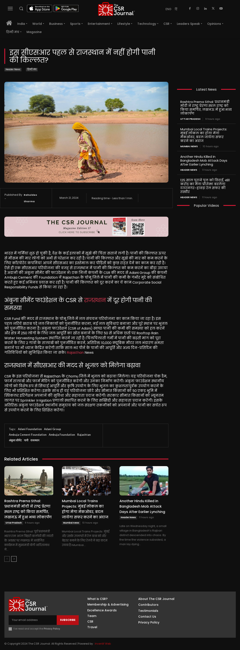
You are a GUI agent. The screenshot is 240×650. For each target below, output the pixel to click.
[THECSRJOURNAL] (116, 9)
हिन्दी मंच (32, 69)
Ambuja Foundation (62, 434)
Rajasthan (75, 352)
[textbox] (86, 332)
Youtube (203, 628)
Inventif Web (103, 643)
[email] (33, 620)
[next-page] (14, 559)
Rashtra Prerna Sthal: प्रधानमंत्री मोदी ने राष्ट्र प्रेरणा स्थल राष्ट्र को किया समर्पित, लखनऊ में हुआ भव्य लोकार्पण (28, 509)
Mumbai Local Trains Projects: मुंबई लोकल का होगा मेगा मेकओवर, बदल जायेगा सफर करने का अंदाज (85, 509)
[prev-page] (7, 559)
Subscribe (67, 620)
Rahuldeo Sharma (30, 198)
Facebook (204, 600)
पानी (26, 440)
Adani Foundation (30, 429)
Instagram (205, 607)
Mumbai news (71, 522)
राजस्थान (95, 300)
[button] (21, 8)
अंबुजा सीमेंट (15, 440)
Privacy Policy (52, 628)
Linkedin (203, 614)
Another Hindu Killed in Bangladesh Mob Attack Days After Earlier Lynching (142, 506)
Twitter (202, 621)
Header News (13, 69)
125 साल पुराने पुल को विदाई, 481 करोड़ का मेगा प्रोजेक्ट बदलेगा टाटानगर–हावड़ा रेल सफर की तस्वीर (205, 186)
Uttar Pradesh (14, 522)
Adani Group (52, 429)
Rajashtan (84, 434)
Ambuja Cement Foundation (28, 434)
